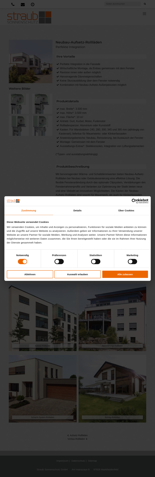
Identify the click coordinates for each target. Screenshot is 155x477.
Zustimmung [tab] (28, 210)
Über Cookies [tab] (126, 210)
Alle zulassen (125, 274)
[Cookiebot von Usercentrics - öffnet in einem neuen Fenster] (134, 201)
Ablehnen (29, 274)
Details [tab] (78, 210)
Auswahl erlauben (77, 274)
